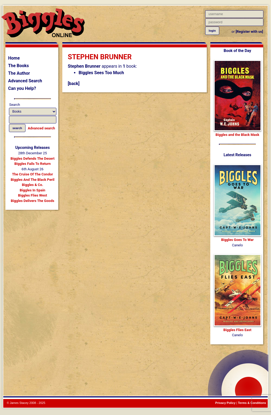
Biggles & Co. (32, 185)
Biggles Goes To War (237, 240)
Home (14, 58)
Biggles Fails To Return (32, 164)
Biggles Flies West (32, 195)
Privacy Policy (225, 402)
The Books (18, 65)
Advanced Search (25, 80)
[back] (73, 83)
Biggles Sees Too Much (101, 72)
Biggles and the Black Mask (237, 135)
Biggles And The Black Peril (32, 180)
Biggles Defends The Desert (32, 158)
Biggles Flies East (237, 330)
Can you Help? (22, 88)
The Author (19, 73)
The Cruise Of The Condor (32, 174)
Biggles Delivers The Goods (32, 201)
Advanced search (41, 128)
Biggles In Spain (32, 190)
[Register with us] (249, 32)
